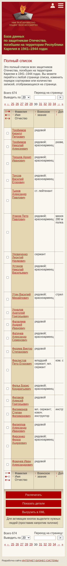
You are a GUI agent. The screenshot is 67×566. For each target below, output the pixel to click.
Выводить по (12, 97)
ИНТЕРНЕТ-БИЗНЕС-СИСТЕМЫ (40, 560)
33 (49, 104)
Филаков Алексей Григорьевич (20, 401)
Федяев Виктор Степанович (22, 350)
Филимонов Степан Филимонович (21, 412)
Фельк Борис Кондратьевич (21, 387)
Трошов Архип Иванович (21, 159)
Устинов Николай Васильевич (20, 269)
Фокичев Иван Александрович (22, 463)
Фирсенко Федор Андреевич (19, 440)
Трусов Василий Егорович (18, 179)
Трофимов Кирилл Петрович (19, 133)
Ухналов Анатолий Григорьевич (20, 313)
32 (45, 104)
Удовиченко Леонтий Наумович (20, 257)
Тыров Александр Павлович (19, 194)
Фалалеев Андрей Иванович (19, 325)
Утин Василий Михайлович (21, 296)
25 (12, 104)
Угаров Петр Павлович (20, 217)
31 (40, 104)
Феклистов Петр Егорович (22, 362)
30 (36, 104)
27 (21, 104)
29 (31, 104)
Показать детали (33, 503)
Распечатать (33, 494)
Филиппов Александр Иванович (19, 428)
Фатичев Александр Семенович (19, 337)
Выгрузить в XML (33, 512)
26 (17, 104)
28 (26, 104)
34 (54, 104)
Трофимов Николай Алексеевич (20, 145)
